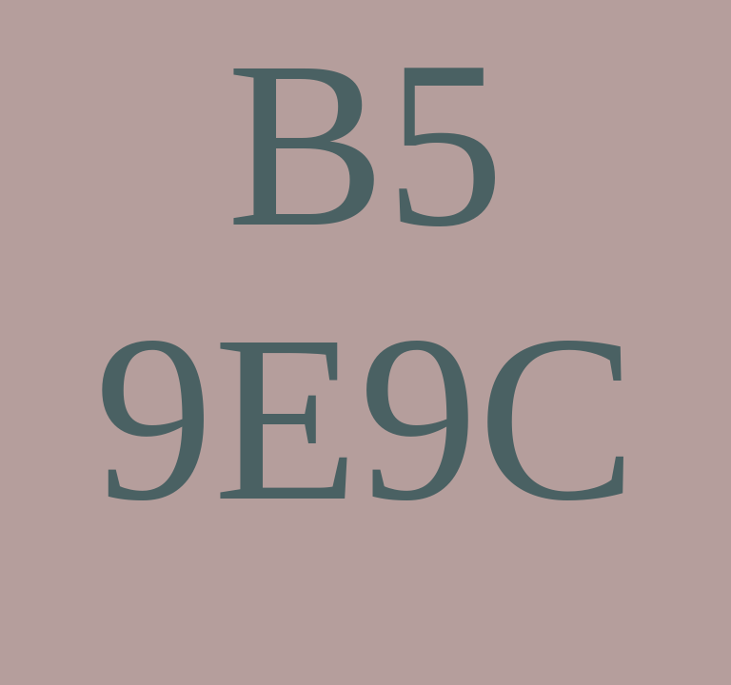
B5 (365, 144)
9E (226, 418)
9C (498, 418)
